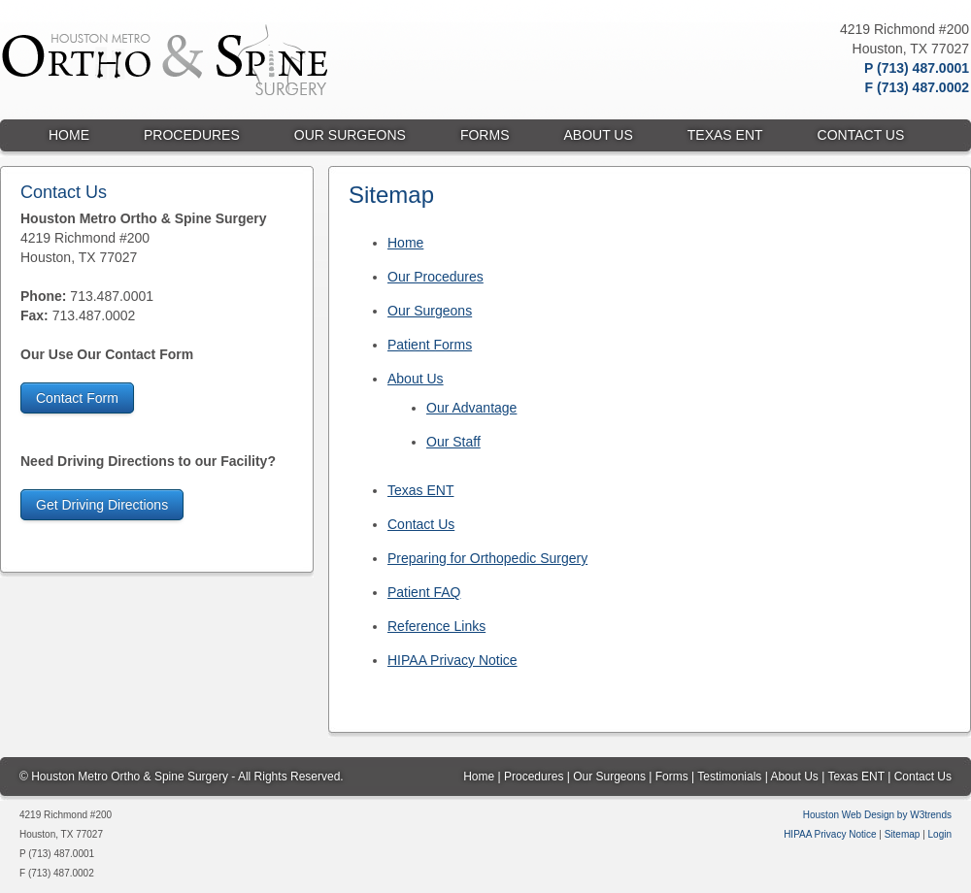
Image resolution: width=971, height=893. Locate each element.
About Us (415, 378)
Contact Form (77, 398)
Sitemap (903, 834)
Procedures (533, 776)
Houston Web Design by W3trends (877, 815)
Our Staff (453, 441)
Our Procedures (435, 276)
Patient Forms (429, 344)
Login (940, 834)
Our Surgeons (429, 310)
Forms (671, 776)
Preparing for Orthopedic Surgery (487, 558)
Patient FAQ (423, 592)
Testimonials (729, 776)
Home (405, 242)
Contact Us (420, 524)
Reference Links (436, 626)
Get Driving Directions (102, 505)
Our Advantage (471, 407)
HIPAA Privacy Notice (452, 660)
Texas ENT (420, 490)
